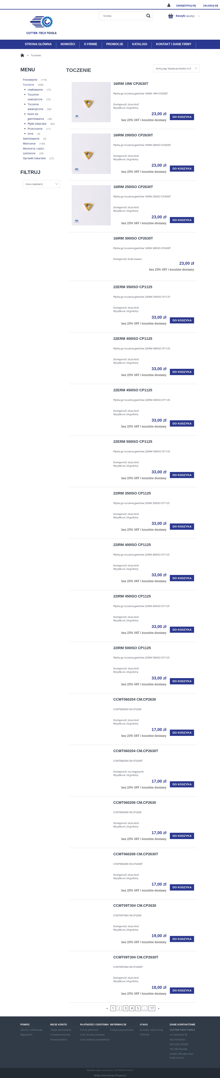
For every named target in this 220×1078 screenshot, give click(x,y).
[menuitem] (38, 44)
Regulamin (26, 1034)
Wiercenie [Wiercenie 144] (29, 143)
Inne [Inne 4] (30, 133)
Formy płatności (89, 1029)
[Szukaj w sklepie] (122, 16)
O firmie (144, 1034)
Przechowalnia (58, 1039)
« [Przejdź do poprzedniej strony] (107, 1008)
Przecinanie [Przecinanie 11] (35, 128)
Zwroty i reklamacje (31, 1029)
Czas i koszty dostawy (92, 1034)
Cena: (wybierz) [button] (34, 184)
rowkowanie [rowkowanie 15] (35, 89)
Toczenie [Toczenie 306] (28, 84)
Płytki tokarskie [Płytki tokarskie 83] (37, 123)
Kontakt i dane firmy (151, 1029)
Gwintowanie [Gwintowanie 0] (31, 138)
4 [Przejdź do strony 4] (132, 1008)
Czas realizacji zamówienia (94, 1039)
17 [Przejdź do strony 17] (152, 1008)
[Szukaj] (148, 16)
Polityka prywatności (122, 1029)
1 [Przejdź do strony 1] (113, 1008)
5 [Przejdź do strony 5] (138, 1008)
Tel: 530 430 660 (178, 1049)
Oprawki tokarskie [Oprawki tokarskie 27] (34, 158)
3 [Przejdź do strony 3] (125, 1008)
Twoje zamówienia (60, 1029)
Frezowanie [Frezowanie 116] (30, 79)
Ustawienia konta (60, 1034)
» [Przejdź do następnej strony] (158, 1008)
